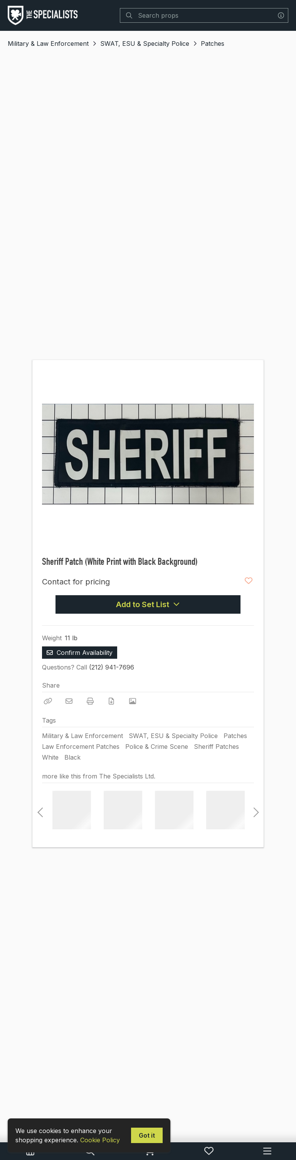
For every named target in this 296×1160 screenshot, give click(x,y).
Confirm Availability (80, 652)
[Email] (69, 701)
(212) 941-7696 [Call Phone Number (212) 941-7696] (111, 667)
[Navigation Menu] (267, 1151)
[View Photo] (132, 701)
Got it (147, 1135)
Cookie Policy (100, 1140)
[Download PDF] (111, 701)
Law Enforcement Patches (80, 746)
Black (72, 757)
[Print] (90, 701)
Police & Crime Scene (156, 746)
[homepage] (45, 15)
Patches (212, 43)
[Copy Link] (48, 701)
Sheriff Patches (216, 746)
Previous (40, 810)
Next (254, 810)
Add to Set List (148, 604)
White (50, 757)
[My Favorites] (209, 1151)
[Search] (129, 15)
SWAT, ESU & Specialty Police (144, 43)
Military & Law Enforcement (48, 43)
